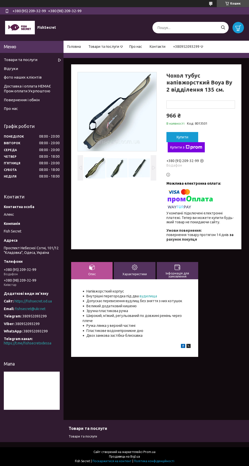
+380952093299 (186, 47)
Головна (74, 47)
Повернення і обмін (22, 100)
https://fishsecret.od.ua (33, 301)
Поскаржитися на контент (112, 461)
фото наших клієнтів (23, 77)
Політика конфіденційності (154, 461)
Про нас (135, 47)
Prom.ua (149, 452)
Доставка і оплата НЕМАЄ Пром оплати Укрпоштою (27, 88)
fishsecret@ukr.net (30, 309)
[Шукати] (223, 27)
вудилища (148, 296)
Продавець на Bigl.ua (124, 456)
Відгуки (11, 68)
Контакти (157, 47)
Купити (182, 137)
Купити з (186, 147)
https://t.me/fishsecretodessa (27, 343)
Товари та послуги (103, 47)
